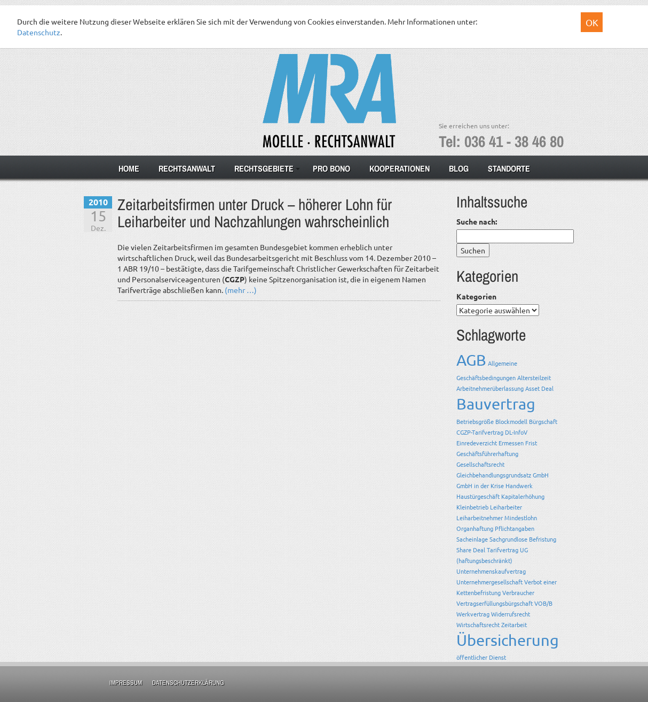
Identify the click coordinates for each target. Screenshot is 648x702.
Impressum (125, 682)
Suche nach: (476, 221)
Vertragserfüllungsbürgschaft (494, 603)
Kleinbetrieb (472, 507)
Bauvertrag (495, 404)
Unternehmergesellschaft (489, 581)
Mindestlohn (520, 517)
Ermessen (511, 442)
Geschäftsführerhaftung (487, 453)
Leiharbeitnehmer (479, 517)
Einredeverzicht (476, 442)
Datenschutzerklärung (188, 682)
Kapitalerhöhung (522, 496)
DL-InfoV (516, 432)
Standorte (509, 168)
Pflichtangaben (514, 528)
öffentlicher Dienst (481, 657)
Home (128, 168)
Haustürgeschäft (478, 496)
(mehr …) (241, 290)
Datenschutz (38, 32)
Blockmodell (511, 421)
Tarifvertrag (502, 549)
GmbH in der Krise (480, 485)
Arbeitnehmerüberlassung (490, 388)
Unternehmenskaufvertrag (491, 571)
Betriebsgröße (475, 421)
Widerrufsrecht (510, 614)
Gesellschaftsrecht (480, 464)
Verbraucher (518, 592)
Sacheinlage (472, 539)
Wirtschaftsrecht (478, 624)
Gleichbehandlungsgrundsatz (493, 474)
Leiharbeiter (506, 507)
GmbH (541, 474)
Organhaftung (474, 528)
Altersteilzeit (534, 377)
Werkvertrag (472, 614)
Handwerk (519, 485)
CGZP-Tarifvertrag (479, 432)
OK (592, 22)
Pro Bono (331, 168)
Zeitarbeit (514, 624)
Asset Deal (539, 388)
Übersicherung (507, 640)
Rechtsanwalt (187, 168)
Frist (531, 442)
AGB (471, 360)
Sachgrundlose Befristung (522, 539)
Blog (459, 168)
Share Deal (470, 549)
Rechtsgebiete (264, 168)
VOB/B (543, 603)
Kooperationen (399, 168)
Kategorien (476, 296)
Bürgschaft (543, 421)
